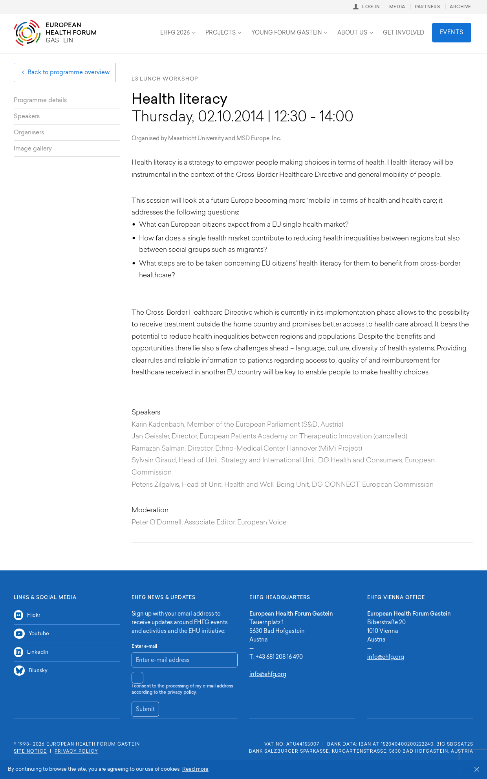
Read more (195, 769)
